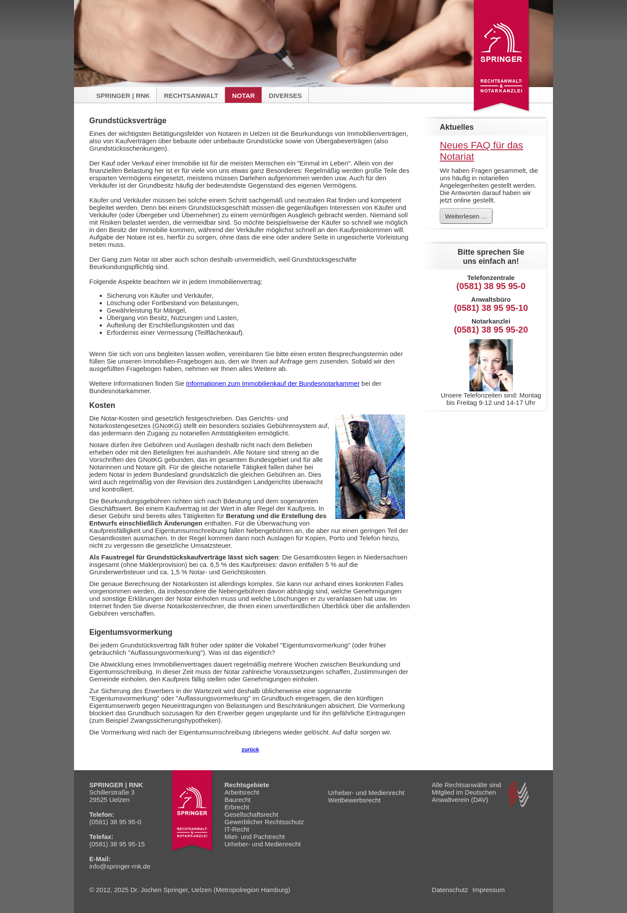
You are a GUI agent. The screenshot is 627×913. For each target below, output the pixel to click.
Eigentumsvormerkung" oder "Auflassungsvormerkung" (171, 698)
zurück (250, 750)
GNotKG (167, 425)
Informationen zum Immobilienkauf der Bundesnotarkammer (273, 383)
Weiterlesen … (468, 217)
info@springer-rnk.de (119, 866)
